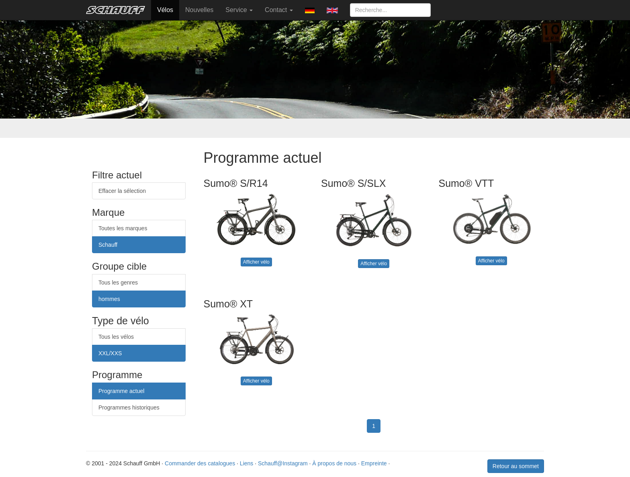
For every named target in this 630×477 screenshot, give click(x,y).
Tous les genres (118, 282)
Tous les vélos (116, 337)
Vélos (165, 9)
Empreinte (374, 463)
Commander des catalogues (200, 463)
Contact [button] (279, 9)
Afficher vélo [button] (256, 262)
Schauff (107, 245)
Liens (246, 463)
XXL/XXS (110, 353)
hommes (109, 299)
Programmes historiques (129, 407)
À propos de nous (334, 463)
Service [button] (239, 9)
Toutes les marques (122, 228)
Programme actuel (121, 391)
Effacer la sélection (122, 191)
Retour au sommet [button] (516, 466)
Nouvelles (199, 9)
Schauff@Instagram (283, 463)
